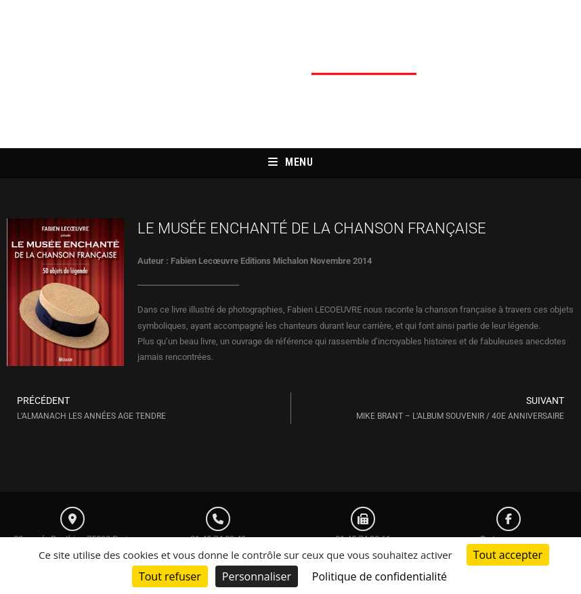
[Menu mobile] (291, 162)
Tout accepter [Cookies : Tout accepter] (507, 554)
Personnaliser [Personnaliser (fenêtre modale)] (256, 576)
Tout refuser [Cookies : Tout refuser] (170, 576)
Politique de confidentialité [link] (379, 576)
